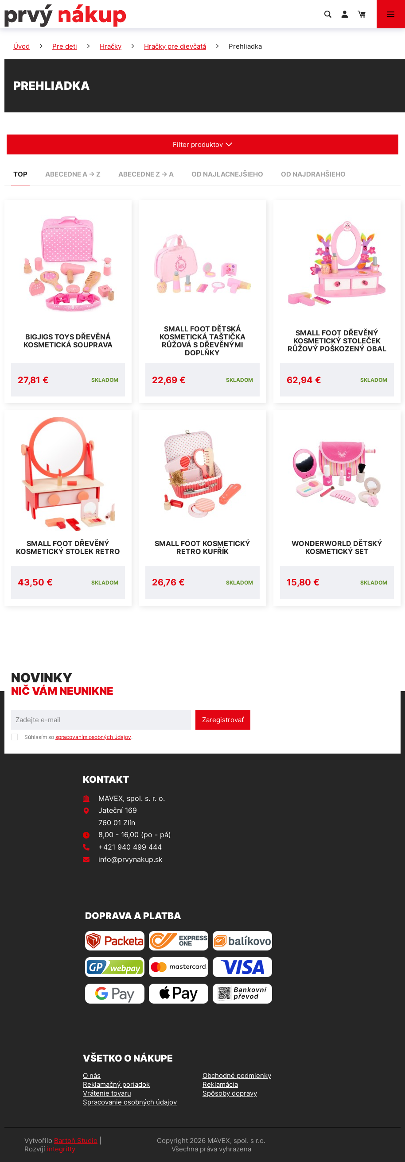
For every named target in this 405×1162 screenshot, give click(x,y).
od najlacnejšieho (227, 174)
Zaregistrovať (223, 720)
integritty (61, 1149)
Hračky (110, 46)
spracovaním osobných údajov (93, 737)
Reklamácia (220, 1084)
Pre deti (64, 46)
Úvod (21, 46)
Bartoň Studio (75, 1140)
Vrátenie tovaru (107, 1093)
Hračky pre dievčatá (175, 46)
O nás (92, 1075)
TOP (20, 174)
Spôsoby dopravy (229, 1093)
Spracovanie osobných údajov (130, 1102)
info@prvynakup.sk (130, 859)
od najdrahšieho (313, 174)
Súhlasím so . (78, 737)
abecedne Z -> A (146, 174)
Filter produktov (203, 144)
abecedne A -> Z (73, 174)
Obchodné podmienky (236, 1075)
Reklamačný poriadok (116, 1084)
